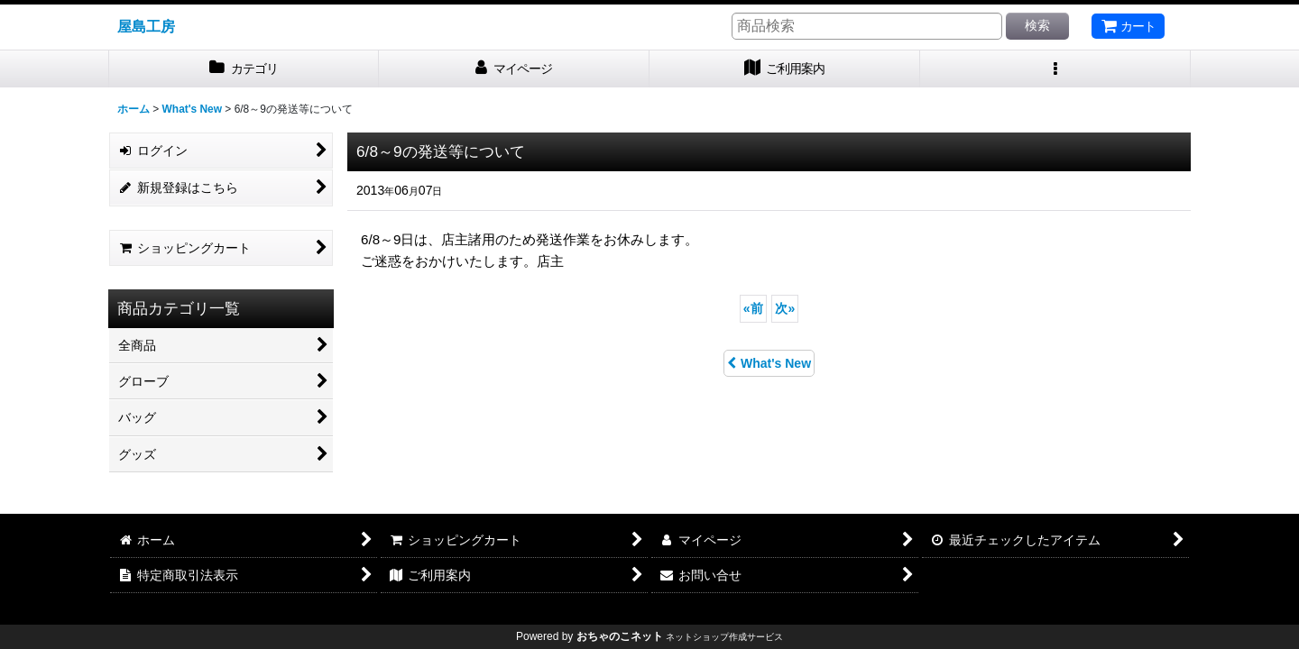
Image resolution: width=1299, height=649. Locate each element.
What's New (769, 363)
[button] (1055, 68)
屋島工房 (146, 26)
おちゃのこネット (619, 636)
